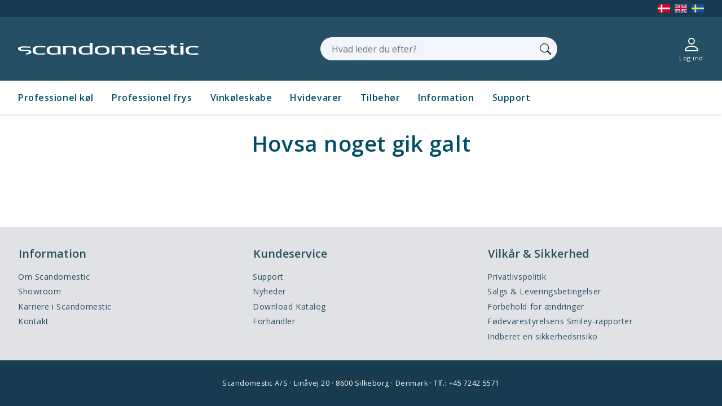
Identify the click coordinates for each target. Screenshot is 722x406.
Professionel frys (152, 97)
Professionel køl (56, 97)
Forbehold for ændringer (535, 306)
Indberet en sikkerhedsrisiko (542, 336)
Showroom (39, 291)
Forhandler (274, 321)
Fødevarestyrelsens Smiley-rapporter (560, 321)
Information (446, 97)
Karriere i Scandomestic (65, 306)
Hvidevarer (316, 97)
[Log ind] (691, 49)
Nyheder (269, 291)
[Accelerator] (108, 49)
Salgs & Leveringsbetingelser (544, 291)
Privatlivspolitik (517, 276)
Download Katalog (289, 306)
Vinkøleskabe (241, 97)
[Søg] (545, 48)
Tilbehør (380, 97)
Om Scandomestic (54, 276)
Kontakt (33, 321)
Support (511, 97)
